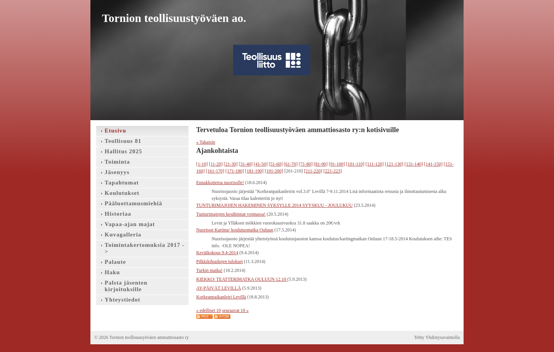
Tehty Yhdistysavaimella (437, 337)
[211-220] (313, 171)
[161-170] (215, 171)
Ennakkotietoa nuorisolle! (220, 182)
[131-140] (413, 164)
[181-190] (254, 171)
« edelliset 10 (208, 310)
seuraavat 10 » (235, 310)
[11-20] (216, 164)
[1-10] (202, 164)
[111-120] (374, 164)
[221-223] (333, 171)
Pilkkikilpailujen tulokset (219, 261)
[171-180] (234, 171)
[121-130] (394, 164)
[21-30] (231, 164)
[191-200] (274, 171)
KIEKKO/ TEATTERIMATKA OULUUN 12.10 (241, 279)
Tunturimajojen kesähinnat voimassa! (230, 214)
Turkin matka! (209, 270)
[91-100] (337, 164)
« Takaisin (205, 142)
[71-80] (306, 164)
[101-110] (355, 164)
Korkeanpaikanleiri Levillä (221, 297)
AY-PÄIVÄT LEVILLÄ (218, 288)
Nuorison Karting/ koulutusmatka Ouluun (234, 230)
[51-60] (276, 164)
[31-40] (246, 164)
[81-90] (321, 164)
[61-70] (291, 164)
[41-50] (261, 164)
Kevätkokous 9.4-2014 (217, 252)
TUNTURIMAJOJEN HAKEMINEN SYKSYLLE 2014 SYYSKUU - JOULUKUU (274, 205)
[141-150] (433, 164)
